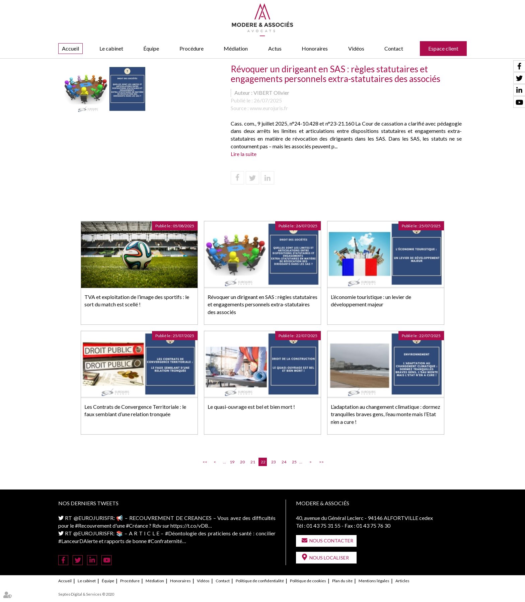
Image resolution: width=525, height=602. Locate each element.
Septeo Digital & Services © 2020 (86, 594)
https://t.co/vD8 (189, 525)
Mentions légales (374, 580)
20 (242, 461)
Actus (275, 48)
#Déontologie (181, 533)
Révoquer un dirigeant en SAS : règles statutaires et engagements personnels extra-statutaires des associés (262, 304)
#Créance (137, 525)
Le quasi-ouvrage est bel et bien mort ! (251, 406)
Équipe (151, 48)
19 (232, 461)
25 (294, 461)
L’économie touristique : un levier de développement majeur (371, 301)
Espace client (443, 48)
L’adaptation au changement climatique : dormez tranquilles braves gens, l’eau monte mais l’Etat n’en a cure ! (385, 414)
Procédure (191, 48)
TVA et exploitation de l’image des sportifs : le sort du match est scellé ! (136, 301)
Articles (402, 580)
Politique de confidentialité (260, 580)
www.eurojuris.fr (269, 108)
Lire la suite (243, 154)
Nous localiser (329, 557)
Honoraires (315, 48)
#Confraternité (165, 541)
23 (273, 461)
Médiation (236, 48)
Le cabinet (111, 48)
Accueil (70, 48)
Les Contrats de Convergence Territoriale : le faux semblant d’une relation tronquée (135, 410)
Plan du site (342, 580)
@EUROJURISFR (94, 518)
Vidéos (356, 48)
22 (263, 461)
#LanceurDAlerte (78, 541)
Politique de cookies (308, 580)
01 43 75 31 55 (323, 525)
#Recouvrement (93, 525)
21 (252, 461)
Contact (393, 48)
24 (284, 461)
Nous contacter (331, 540)
